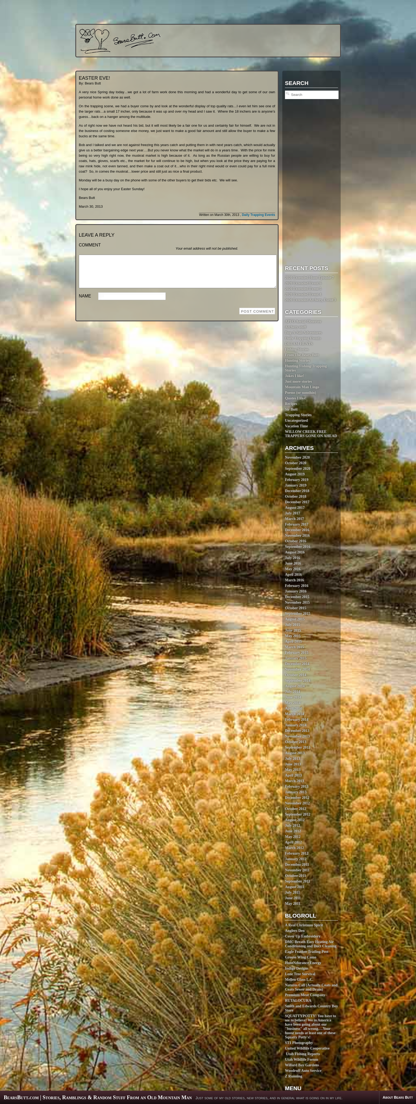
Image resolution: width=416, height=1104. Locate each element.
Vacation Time (296, 426)
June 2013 (293, 764)
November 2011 (297, 870)
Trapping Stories (298, 415)
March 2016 (294, 580)
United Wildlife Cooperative (307, 1048)
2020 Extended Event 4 (303, 294)
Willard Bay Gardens (302, 1065)
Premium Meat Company (305, 995)
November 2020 (297, 457)
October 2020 (295, 463)
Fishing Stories (297, 349)
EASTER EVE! (94, 78)
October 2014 (295, 675)
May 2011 (292, 904)
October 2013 (295, 742)
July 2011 (292, 892)
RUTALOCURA (298, 1001)
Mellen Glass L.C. (299, 980)
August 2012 (295, 820)
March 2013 (294, 781)
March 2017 (294, 519)
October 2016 (295, 541)
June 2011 (293, 898)
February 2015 (296, 653)
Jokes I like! (294, 376)
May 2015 (293, 636)
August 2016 (295, 552)
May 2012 (293, 837)
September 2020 (297, 469)
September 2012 (297, 814)
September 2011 (297, 881)
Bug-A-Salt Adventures (303, 333)
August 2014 (295, 686)
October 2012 (295, 809)
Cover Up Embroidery (302, 936)
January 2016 (295, 591)
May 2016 (293, 569)
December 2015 (297, 597)
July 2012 (292, 826)
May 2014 (293, 703)
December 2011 (297, 865)
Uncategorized (296, 421)
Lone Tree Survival (300, 974)
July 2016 (292, 558)
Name (85, 302)
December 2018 (297, 491)
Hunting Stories (297, 361)
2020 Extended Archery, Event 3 (310, 300)
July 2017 (292, 513)
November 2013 (297, 736)
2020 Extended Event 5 (303, 289)
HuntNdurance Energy (303, 963)
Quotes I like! (295, 398)
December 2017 (297, 502)
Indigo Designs (296, 968)
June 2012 (293, 831)
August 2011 (295, 887)
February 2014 (296, 720)
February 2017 (296, 524)
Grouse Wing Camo (300, 957)
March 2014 (294, 714)
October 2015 (295, 608)
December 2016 (297, 530)
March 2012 (294, 848)
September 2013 (297, 747)
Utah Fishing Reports (302, 1054)
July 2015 (292, 625)
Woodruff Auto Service (303, 1071)
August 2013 (295, 753)
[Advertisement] (197, 12)
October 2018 (295, 496)
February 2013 (296, 786)
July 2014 (292, 692)
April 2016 (293, 575)
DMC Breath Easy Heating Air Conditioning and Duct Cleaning (310, 944)
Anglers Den (295, 931)
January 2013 (295, 792)
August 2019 (295, 474)
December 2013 (297, 731)
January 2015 (295, 658)
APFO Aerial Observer (303, 321)
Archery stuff (295, 327)
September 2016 (297, 547)
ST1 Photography (299, 1043)
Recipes (291, 404)
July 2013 (292, 759)
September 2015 (297, 614)
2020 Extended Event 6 (303, 283)
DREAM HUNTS (299, 344)
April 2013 (293, 775)
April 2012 (293, 842)
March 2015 (294, 647)
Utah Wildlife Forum (301, 1060)
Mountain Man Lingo (302, 387)
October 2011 (295, 876)
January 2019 (295, 485)
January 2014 (295, 725)
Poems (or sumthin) (300, 393)
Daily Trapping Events (303, 338)
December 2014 (297, 664)
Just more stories (298, 381)
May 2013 (293, 770)
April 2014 (293, 708)
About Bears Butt (398, 1097)
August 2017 (295, 508)
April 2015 (293, 641)
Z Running (293, 1076)
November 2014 (297, 669)
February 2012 (296, 853)
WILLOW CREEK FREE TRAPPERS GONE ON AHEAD (311, 434)
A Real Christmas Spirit (304, 925)
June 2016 (293, 563)
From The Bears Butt (302, 355)
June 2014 (293, 697)
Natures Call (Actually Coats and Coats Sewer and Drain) (311, 987)
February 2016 (296, 586)
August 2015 (295, 619)
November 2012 (297, 803)
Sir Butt (291, 409)
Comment (90, 245)
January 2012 (295, 859)
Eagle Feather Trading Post (306, 952)
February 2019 (296, 480)
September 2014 (297, 681)
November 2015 (297, 602)
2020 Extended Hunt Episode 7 (309, 278)
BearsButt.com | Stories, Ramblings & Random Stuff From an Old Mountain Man (98, 1097)
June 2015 (293, 630)
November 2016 (297, 536)
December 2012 (297, 798)
